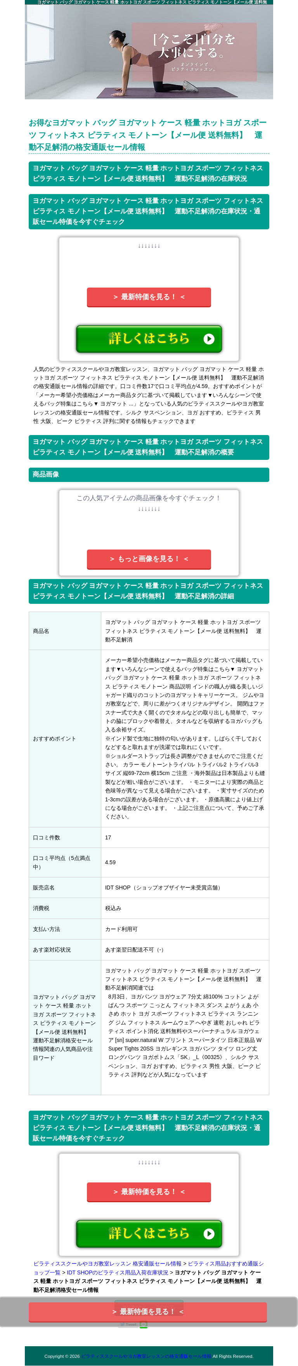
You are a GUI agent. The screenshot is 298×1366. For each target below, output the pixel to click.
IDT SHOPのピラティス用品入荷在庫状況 (117, 1272)
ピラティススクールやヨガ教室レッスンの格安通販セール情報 (146, 1356)
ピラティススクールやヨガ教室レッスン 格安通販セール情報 (107, 1263)
